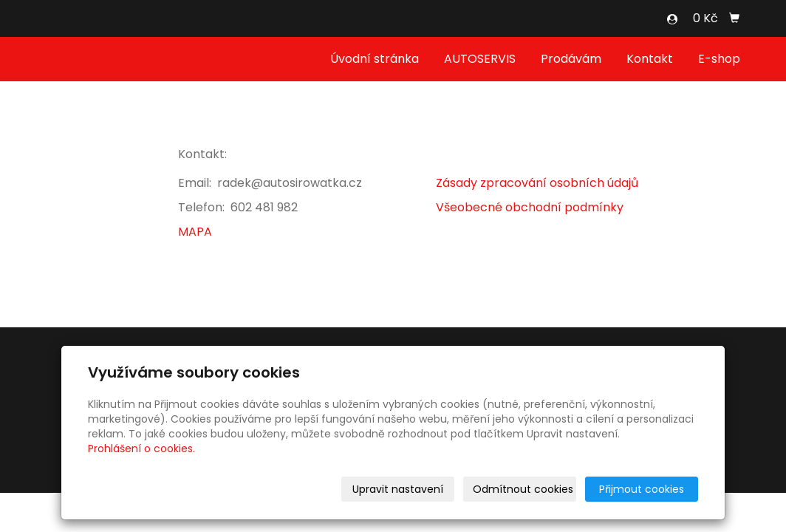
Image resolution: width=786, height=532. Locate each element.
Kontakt (649, 58)
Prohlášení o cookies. (141, 448)
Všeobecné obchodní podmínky (529, 207)
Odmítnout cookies (523, 489)
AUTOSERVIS (480, 58)
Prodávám (571, 58)
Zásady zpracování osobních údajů (537, 182)
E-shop (719, 58)
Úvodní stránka (374, 58)
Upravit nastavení (397, 489)
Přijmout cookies (641, 489)
